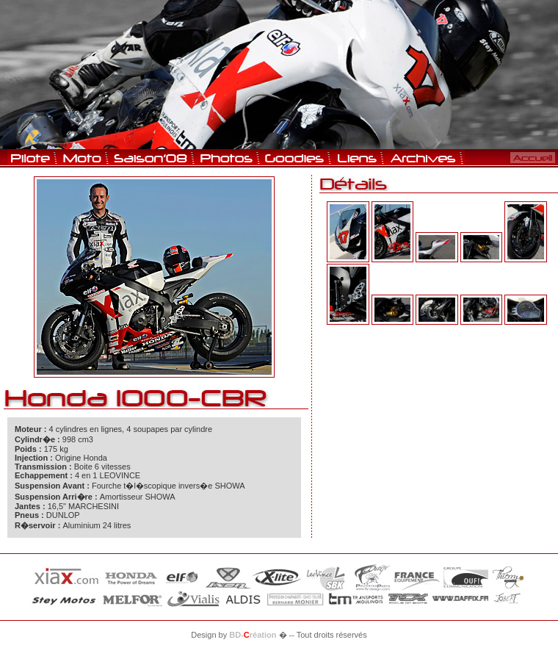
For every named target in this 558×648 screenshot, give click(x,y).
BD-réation (252, 634)
